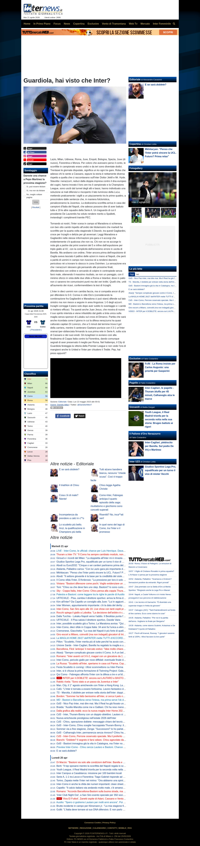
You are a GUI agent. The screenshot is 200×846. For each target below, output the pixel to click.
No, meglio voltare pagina (34, 195)
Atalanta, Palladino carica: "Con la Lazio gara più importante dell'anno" (94, 569)
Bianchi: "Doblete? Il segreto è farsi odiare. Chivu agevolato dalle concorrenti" (98, 740)
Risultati (35, 207)
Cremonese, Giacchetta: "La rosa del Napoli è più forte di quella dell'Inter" (96, 631)
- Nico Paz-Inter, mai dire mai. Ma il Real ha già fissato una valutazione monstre (102, 703)
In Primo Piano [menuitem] (41, 23)
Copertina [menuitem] (79, 23)
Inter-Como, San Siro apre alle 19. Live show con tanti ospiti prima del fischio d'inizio (102, 609)
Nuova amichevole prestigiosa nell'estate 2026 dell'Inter (86, 718)
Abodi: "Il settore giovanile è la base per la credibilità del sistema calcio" (94, 576)
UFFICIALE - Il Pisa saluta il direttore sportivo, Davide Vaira (88, 620)
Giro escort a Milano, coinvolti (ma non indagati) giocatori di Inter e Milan (95, 634)
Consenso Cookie (92, 822)
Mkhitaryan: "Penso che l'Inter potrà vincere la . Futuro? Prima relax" (96, 572)
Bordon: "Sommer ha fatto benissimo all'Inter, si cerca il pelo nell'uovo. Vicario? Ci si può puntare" (109, 696)
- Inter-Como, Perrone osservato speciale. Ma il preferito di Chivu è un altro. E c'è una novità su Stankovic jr (117, 736)
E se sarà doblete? (136, 289)
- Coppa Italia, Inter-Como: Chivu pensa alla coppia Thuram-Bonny (95, 591)
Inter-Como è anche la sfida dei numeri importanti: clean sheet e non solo (96, 784)
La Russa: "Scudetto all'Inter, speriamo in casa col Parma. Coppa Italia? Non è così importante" (108, 663)
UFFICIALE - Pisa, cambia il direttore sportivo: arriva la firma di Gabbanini (96, 598)
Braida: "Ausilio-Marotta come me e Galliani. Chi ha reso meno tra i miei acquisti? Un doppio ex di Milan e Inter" (116, 707)
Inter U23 (134, 461)
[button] (35, 202)
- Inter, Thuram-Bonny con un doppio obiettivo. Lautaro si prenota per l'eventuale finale (106, 714)
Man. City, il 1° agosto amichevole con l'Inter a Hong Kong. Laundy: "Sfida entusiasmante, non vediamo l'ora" (115, 685)
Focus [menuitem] (57, 23)
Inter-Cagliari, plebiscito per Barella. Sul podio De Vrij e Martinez (159, 446)
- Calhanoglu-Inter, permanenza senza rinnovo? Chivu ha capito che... (97, 732)
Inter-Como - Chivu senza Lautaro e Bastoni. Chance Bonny (93, 747)
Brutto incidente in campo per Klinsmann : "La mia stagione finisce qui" (95, 806)
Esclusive (135, 358)
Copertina (135, 144)
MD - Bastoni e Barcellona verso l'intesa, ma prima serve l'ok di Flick (157, 304)
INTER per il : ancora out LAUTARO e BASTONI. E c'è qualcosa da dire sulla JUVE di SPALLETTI (118, 678)
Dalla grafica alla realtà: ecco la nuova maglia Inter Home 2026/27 (92, 710)
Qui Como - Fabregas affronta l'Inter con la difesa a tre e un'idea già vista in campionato (104, 674)
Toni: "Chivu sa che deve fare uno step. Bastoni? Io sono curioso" (91, 587)
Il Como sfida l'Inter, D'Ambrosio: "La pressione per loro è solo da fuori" (95, 580)
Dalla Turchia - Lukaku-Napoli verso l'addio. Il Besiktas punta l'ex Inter (94, 616)
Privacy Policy (109, 822)
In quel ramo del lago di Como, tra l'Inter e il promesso (112, 528)
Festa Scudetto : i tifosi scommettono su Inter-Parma (90, 667)
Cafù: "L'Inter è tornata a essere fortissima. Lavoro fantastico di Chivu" (94, 689)
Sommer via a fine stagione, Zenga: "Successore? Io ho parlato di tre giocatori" (99, 729)
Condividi (63, 416)
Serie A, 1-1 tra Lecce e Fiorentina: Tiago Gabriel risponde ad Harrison (94, 777)
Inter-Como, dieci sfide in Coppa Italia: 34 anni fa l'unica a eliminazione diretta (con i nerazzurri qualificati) (113, 627)
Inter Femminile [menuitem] (162, 23)
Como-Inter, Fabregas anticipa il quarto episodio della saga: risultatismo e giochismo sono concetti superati (107, 502)
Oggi (132, 274)
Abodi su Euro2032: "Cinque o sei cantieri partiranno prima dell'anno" (93, 565)
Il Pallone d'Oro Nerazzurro (144, 433)
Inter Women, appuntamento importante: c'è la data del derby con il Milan (96, 605)
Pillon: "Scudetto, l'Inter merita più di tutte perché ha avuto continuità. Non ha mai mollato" (105, 641)
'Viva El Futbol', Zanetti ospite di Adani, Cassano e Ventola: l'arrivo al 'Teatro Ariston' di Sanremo (111, 798)
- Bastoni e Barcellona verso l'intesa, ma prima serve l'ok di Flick (93, 700)
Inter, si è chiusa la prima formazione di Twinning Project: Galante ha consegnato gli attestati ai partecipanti (114, 670)
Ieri (137, 274)
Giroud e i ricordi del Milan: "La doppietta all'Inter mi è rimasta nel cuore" (95, 558)
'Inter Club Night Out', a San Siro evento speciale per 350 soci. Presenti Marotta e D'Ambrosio (107, 795)
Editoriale (62, 402)
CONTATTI (112, 828)
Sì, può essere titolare (36, 186)
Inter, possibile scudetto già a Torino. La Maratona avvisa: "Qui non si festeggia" (99, 623)
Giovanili (134, 407)
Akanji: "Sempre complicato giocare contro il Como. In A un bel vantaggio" (96, 652)
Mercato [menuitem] (145, 23)
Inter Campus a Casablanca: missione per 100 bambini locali (89, 773)
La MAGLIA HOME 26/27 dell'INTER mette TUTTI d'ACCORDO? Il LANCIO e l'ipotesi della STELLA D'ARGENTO (118, 638)
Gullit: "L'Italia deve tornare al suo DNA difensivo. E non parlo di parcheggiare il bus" (102, 809)
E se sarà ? (69, 469)
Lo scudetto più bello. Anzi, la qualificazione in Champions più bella (72, 528)
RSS (130, 828)
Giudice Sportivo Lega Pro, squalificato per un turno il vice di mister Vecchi (96, 561)
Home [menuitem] (27, 23)
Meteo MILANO (35, 336)
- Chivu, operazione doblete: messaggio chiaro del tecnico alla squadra (97, 721)
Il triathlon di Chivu (69, 485)
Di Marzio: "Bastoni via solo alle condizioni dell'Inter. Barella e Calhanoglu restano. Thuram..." (107, 762)
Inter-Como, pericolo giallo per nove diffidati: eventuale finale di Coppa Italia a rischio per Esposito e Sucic (113, 660)
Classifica (30, 374)
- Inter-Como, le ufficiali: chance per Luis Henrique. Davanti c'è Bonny (97, 551)
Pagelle (133, 382)
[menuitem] (174, 24)
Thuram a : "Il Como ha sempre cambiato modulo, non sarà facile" (96, 554)
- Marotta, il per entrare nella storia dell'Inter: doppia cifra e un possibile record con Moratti (111, 692)
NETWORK (73, 828)
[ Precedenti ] (35, 330)
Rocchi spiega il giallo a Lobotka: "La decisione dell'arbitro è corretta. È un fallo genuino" (104, 612)
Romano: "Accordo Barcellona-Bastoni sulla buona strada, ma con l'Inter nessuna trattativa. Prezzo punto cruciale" (118, 791)
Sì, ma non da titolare (36, 190)
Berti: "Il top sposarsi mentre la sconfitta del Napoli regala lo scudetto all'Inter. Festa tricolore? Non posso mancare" (118, 766)
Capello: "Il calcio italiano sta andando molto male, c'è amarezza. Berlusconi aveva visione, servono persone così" (118, 787)
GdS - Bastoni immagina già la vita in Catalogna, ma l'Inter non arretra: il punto (162, 286)
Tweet (79, 416)
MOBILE (122, 828)
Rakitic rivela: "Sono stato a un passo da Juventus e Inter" (88, 681)
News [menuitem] (67, 23)
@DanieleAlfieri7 (84, 405)
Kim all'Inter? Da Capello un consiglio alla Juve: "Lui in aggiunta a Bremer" (96, 601)
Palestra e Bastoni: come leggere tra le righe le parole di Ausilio (91, 594)
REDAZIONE (85, 828)
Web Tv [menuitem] (133, 23)
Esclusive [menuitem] (93, 23)
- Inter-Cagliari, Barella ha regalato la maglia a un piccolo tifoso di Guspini (104, 645)
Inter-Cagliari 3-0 (141, 202)
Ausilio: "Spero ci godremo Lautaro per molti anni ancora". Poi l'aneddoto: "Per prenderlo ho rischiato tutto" (113, 802)
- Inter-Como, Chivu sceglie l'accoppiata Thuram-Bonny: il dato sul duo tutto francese (105, 725)
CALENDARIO (99, 828)
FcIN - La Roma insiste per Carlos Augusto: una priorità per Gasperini (160, 367)
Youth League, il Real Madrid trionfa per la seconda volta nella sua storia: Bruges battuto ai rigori (108, 769)
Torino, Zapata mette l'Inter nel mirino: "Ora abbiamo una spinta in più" (94, 780)
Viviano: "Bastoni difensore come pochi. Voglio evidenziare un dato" (93, 583)
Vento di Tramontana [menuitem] (114, 23)
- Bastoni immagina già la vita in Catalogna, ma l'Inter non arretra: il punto (99, 743)
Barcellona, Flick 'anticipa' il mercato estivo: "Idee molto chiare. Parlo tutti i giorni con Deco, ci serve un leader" (116, 649)
